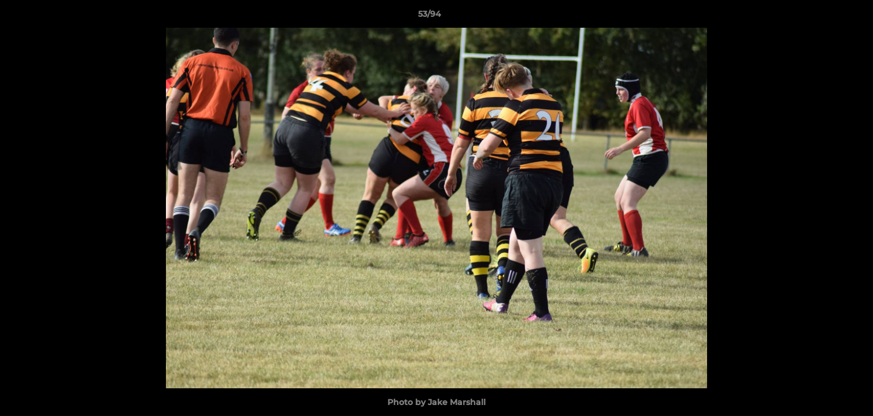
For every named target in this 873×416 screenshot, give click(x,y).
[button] (824, 17)
